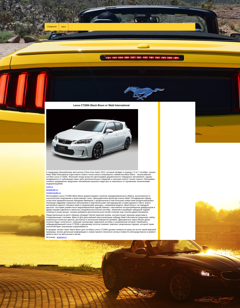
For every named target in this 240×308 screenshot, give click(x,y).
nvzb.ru (49, 187)
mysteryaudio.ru (53, 193)
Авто (63, 27)
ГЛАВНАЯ (51, 27)
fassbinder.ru (52, 190)
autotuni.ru (62, 237)
